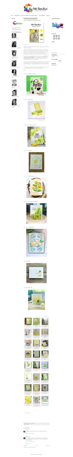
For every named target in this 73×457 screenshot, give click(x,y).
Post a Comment (27, 443)
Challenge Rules (17, 15)
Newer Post (25, 445)
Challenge (27, 424)
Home (12, 15)
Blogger (41, 454)
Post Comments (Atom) (31, 447)
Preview (53, 55)
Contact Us (48, 15)
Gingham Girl (31, 227)
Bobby (27, 436)
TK (26, 429)
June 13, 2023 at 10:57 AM (30, 441)
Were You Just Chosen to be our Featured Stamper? (29, 15)
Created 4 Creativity (32, 73)
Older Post (47, 445)
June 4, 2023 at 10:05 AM (30, 433)
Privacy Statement (42, 15)
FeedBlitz (53, 56)
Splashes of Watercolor (34, 201)
